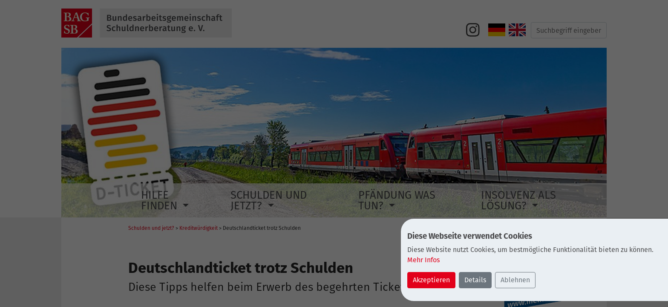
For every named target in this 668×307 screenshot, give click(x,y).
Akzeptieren (431, 280)
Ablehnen (515, 280)
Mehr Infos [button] (423, 260)
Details (475, 280)
